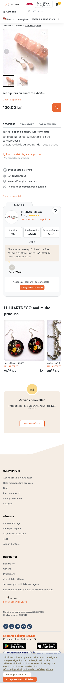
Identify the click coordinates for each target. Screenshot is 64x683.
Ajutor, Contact (11, 544)
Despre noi (9, 564)
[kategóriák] (10, 12)
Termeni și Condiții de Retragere (21, 584)
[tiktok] (29, 626)
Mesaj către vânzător (32, 287)
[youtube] (23, 626)
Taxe (5, 539)
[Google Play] (14, 646)
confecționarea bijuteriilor (33, 187)
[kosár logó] (57, 4)
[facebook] (5, 626)
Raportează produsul (16, 158)
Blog (5, 488)
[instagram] (11, 626)
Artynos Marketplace (14, 534)
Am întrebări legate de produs (22, 154)
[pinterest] (17, 626)
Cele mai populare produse (18, 483)
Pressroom (9, 574)
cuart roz (33, 181)
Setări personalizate (17, 674)
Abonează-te (32, 423)
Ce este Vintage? (12, 523)
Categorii (8, 503)
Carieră (7, 569)
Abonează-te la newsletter (17, 478)
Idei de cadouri (11, 493)
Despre (32, 242)
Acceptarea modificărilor (20, 679)
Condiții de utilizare (14, 579)
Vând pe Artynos (12, 528)
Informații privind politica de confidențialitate (28, 589)
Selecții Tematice (12, 498)
